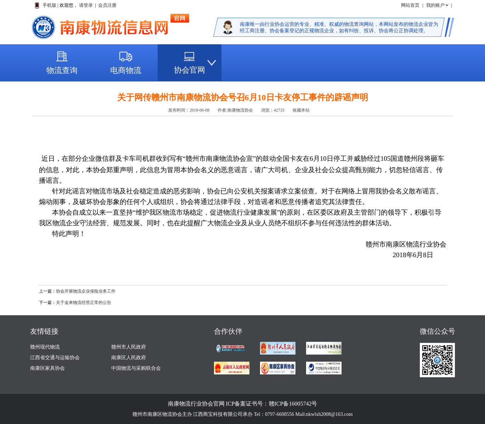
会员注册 (107, 5)
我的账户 (435, 5)
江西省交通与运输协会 (55, 357)
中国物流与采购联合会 (136, 368)
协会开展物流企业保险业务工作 (85, 291)
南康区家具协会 (47, 368)
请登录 (86, 5)
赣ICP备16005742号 (293, 404)
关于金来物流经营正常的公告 (83, 302)
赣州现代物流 (45, 347)
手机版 (49, 5)
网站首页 (410, 5)
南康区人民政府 (128, 357)
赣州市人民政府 (128, 347)
